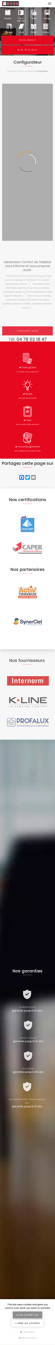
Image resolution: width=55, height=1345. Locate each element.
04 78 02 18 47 (27, 49)
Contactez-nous (27, 330)
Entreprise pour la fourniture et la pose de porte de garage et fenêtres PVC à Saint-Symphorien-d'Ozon (28, 279)
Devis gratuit (27, 40)
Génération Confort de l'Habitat (20, 71)
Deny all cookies (27, 1323)
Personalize (27, 1332)
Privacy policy (27, 1338)
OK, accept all (27, 1314)
